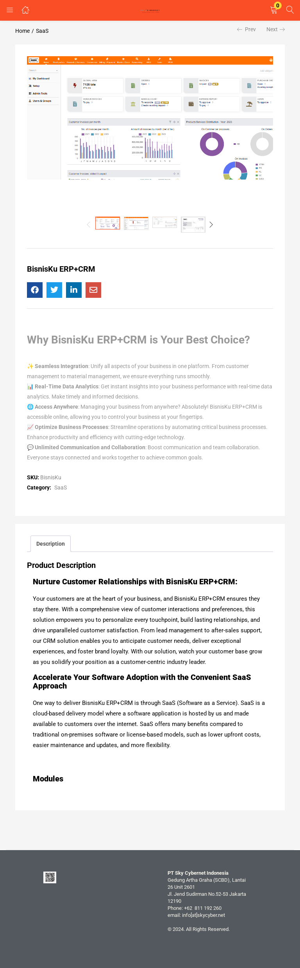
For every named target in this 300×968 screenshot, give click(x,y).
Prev (246, 29)
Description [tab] (50, 544)
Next (275, 29)
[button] (274, 10)
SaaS (42, 31)
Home (22, 31)
